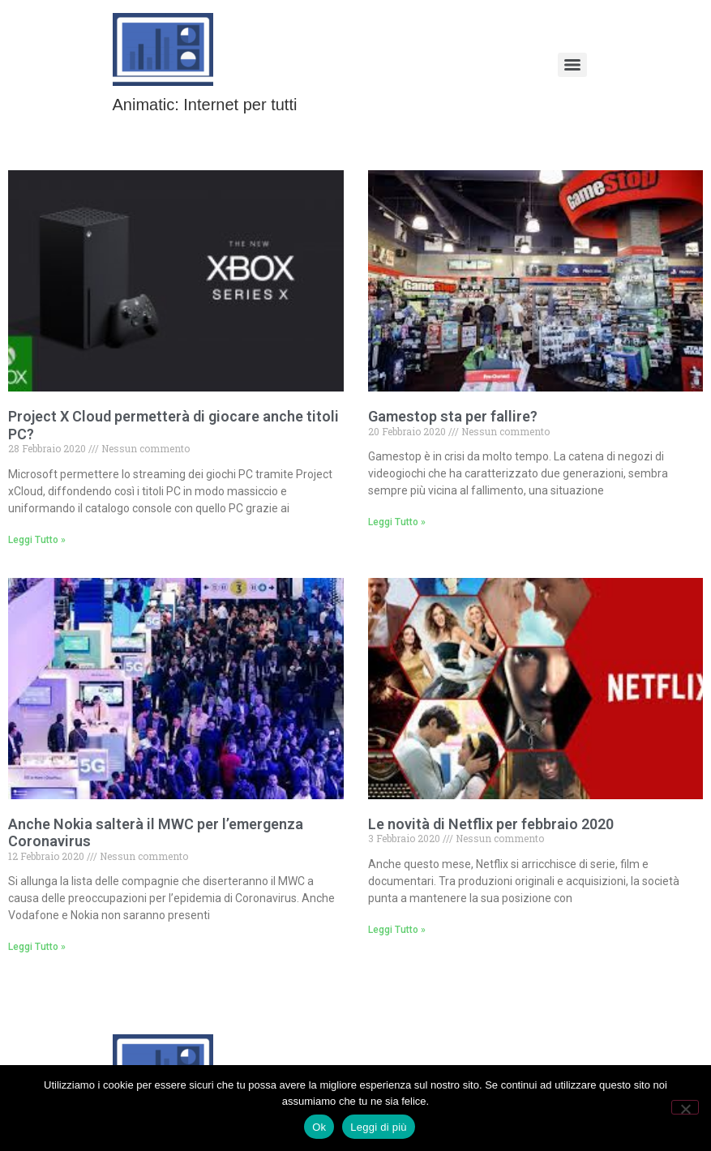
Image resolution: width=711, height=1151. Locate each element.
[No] (685, 1107)
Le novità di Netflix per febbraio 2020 (491, 823)
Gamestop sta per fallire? (453, 416)
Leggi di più (378, 1127)
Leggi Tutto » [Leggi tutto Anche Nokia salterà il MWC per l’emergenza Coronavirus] (37, 946)
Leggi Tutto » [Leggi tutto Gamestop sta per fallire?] (397, 522)
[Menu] (572, 65)
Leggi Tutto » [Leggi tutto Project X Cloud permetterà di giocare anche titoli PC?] (37, 540)
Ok (319, 1127)
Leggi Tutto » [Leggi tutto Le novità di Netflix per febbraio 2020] (397, 929)
